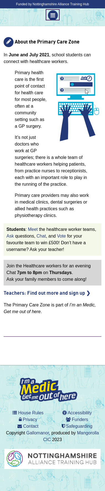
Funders (77, 419)
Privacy (28, 419)
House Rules (27, 412)
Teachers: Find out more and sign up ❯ (47, 293)
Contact (28, 426)
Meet (33, 229)
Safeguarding (77, 426)
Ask (10, 236)
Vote (61, 236)
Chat (41, 236)
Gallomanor (37, 432)
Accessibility (77, 412)
